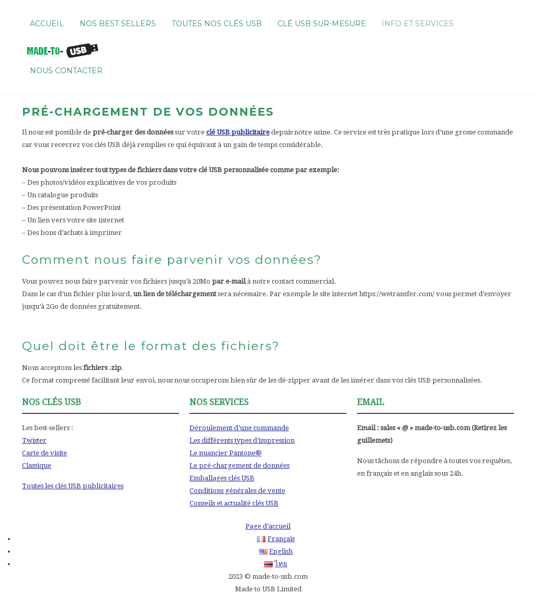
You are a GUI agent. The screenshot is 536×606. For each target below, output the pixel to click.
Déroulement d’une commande (239, 428)
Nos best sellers (118, 23)
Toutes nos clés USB (217, 23)
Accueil (47, 23)
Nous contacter (66, 70)
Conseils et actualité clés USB (233, 503)
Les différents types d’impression (242, 440)
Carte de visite (44, 453)
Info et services (418, 23)
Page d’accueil (268, 526)
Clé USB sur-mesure (321, 23)
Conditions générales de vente (237, 491)
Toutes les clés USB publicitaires (73, 486)
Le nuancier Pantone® (225, 453)
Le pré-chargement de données (239, 465)
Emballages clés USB (221, 478)
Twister (34, 440)
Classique (36, 465)
